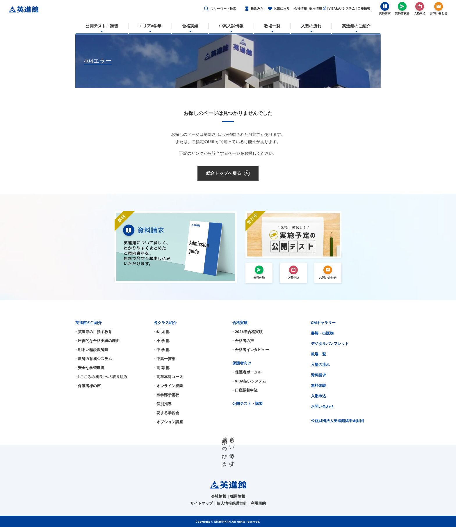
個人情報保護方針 (232, 503)
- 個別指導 (163, 404)
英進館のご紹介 (88, 323)
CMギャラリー (323, 323)
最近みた (254, 9)
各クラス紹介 (165, 323)
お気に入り (279, 9)
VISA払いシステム (342, 8)
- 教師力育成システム (93, 359)
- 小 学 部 (162, 341)
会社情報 (300, 8)
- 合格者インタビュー (250, 350)
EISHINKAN (222, 521)
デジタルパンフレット (330, 343)
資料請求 (318, 375)
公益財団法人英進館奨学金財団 (337, 421)
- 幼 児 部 (162, 332)
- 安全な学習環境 (89, 368)
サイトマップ (201, 503)
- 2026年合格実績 (247, 332)
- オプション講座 (168, 422)
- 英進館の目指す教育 (93, 332)
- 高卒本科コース (168, 377)
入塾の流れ (320, 364)
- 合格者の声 (243, 341)
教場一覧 (318, 354)
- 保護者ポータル (246, 372)
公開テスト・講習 (247, 403)
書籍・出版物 (322, 333)
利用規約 (258, 503)
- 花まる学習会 (166, 413)
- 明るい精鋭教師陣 (91, 350)
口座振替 (363, 8)
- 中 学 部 (162, 350)
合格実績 (239, 323)
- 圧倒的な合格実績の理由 (97, 341)
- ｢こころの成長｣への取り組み (101, 377)
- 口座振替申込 (245, 390)
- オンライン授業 (168, 386)
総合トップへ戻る (228, 173)
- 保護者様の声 (88, 386)
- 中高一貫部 (164, 359)
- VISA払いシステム (249, 381)
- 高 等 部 (162, 368)
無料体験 (318, 385)
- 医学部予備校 (166, 395)
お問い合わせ (322, 406)
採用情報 (317, 8)
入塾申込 (318, 396)
